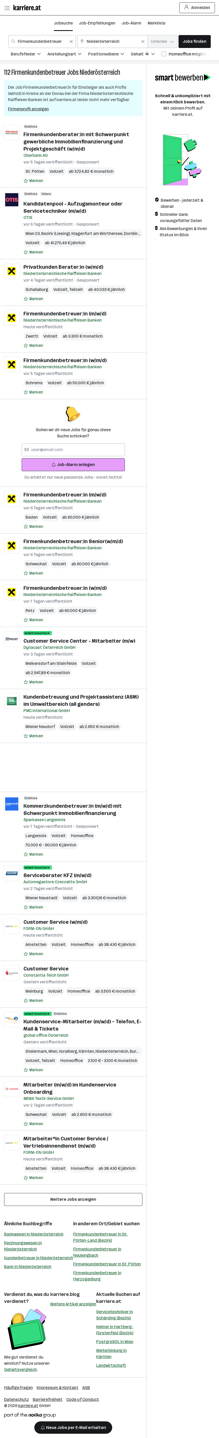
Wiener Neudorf (40, 726)
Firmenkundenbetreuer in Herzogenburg (97, 1275)
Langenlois (36, 835)
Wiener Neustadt (42, 897)
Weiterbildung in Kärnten (111, 1353)
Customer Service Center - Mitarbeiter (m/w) (79, 641)
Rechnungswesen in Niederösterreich (23, 1246)
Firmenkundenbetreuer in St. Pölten (107, 1264)
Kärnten (87, 1051)
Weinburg (34, 991)
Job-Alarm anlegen (73, 464)
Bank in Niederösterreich (27, 1266)
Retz (30, 610)
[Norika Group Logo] (30, 1416)
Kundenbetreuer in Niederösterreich (38, 1257)
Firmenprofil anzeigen (28, 109)
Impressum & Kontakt (57, 1387)
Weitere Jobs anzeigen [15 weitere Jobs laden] (73, 1199)
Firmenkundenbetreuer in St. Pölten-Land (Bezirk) (100, 1237)
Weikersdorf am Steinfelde (51, 663)
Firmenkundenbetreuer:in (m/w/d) (64, 314)
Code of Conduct (82, 1399)
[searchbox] (73, 449)
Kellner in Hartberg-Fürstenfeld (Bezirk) (114, 1329)
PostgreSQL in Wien (114, 1341)
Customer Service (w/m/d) (55, 922)
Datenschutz (16, 1399)
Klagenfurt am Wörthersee (97, 233)
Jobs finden (194, 41)
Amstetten (36, 944)
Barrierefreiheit (47, 1399)
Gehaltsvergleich (20, 1369)
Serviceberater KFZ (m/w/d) (57, 875)
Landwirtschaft (111, 1365)
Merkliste (156, 23)
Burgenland (141, 1051)
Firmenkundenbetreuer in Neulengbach (97, 1252)
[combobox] (42, 41)
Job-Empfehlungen (97, 23)
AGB (86, 1387)
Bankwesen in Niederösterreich (33, 1234)
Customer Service (46, 969)
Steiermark (37, 1051)
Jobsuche (63, 23)
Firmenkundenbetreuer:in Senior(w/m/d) (73, 541)
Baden (32, 517)
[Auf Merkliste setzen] (33, 181)
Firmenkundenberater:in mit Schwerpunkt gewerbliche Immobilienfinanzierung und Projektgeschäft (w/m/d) (76, 141)
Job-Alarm (131, 23)
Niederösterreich (100, 72)
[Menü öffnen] (7, 8)
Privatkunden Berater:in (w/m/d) (63, 267)
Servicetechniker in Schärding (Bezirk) (114, 1314)
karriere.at (108, 1301)
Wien (53, 1051)
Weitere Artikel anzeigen (73, 1304)
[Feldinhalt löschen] (71, 41)
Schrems (34, 382)
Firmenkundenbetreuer (38, 72)
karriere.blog (65, 1294)
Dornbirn (133, 233)
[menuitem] (29, 55)
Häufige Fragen (18, 1387)
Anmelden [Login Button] (197, 8)
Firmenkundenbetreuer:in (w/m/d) (65, 360)
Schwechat (36, 563)
